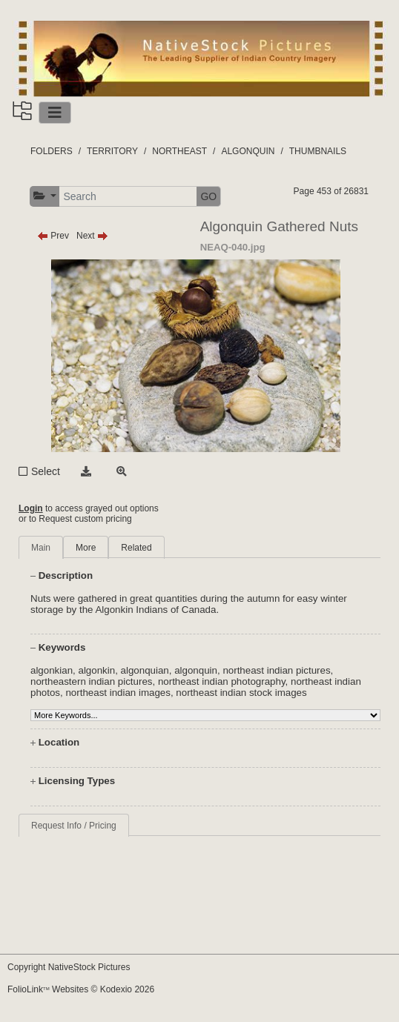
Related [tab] (136, 547)
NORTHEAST (179, 151)
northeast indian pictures (276, 670)
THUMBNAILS (317, 151)
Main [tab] (40, 547)
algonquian (145, 670)
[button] (44, 196)
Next (92, 235)
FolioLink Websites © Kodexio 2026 (80, 989)
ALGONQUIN (247, 151)
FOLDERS (51, 151)
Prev (53, 235)
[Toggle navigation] (55, 113)
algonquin (195, 670)
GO (208, 196)
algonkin (96, 670)
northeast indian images (118, 692)
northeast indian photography (222, 681)
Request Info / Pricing (73, 825)
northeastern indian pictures (91, 681)
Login (31, 508)
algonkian (51, 670)
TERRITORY (112, 151)
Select (45, 471)
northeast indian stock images (241, 692)
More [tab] (86, 547)
